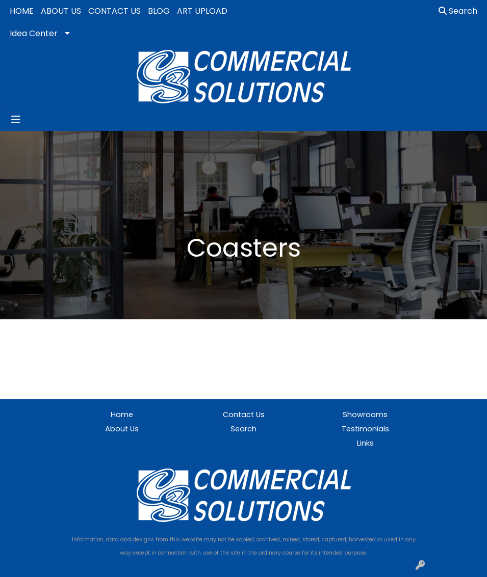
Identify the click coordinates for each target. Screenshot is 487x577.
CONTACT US (114, 11)
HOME (22, 11)
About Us (122, 429)
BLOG (159, 11)
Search (458, 11)
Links (365, 443)
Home (122, 414)
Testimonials (365, 429)
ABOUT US (61, 11)
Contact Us (244, 414)
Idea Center (34, 33)
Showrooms (365, 414)
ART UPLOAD (202, 11)
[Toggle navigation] (16, 120)
